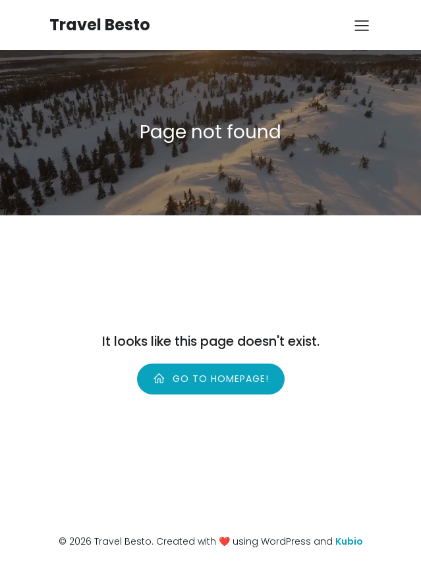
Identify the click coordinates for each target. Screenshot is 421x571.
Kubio (349, 541)
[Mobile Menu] (362, 25)
